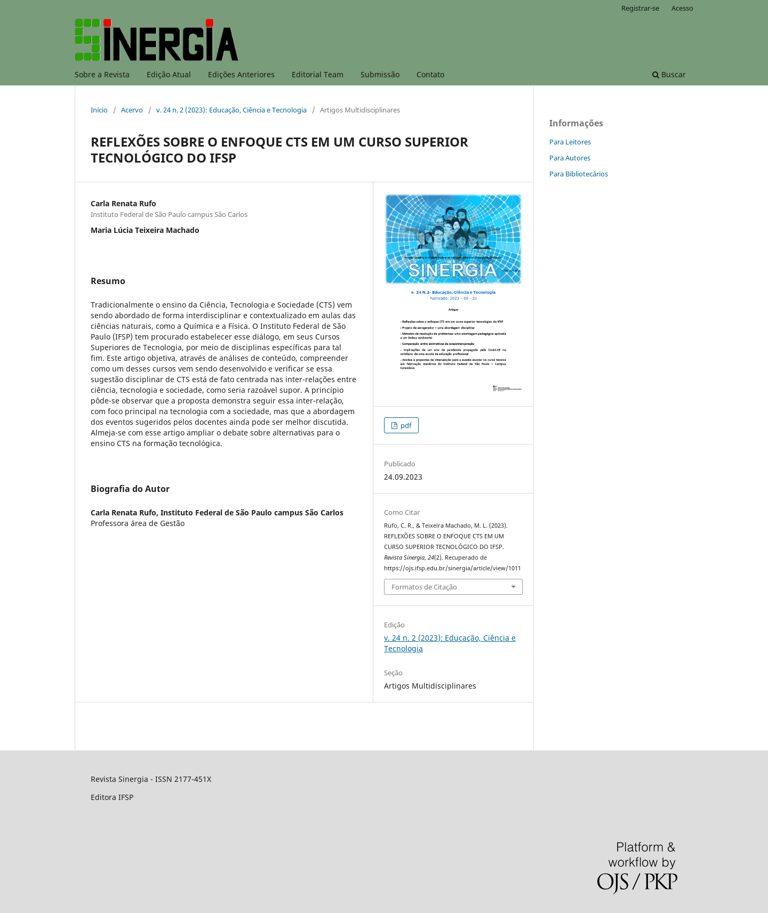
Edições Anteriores (241, 74)
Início (99, 110)
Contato (430, 74)
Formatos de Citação (424, 587)
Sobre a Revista (102, 74)
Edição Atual (169, 74)
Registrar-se (640, 8)
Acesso (682, 8)
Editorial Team (317, 74)
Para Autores (569, 158)
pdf (405, 425)
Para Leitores (570, 142)
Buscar (669, 74)
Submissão (380, 74)
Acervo (132, 110)
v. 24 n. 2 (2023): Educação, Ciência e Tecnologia (231, 110)
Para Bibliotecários (578, 174)
